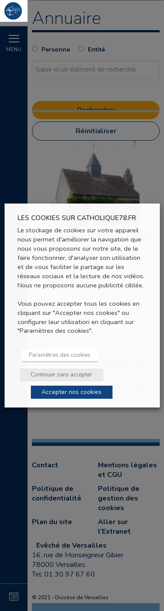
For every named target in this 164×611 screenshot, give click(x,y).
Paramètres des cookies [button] (60, 355)
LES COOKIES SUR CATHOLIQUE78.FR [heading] (76, 218)
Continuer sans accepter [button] (61, 375)
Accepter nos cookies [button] (71, 392)
